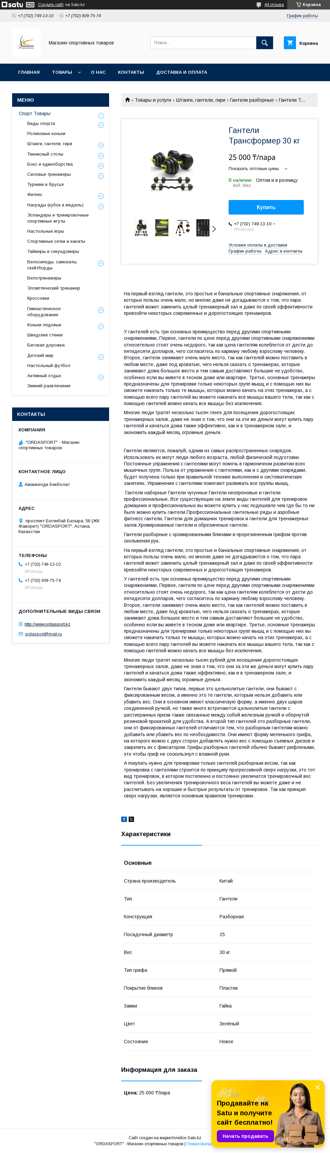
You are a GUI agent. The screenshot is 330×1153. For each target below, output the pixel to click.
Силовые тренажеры (49, 174)
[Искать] (264, 42)
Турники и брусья (45, 184)
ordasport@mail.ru (43, 633)
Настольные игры (45, 231)
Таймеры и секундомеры (53, 251)
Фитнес (34, 194)
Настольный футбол (48, 365)
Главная (29, 72)
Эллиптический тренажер (53, 288)
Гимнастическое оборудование (44, 311)
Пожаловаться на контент (211, 1144)
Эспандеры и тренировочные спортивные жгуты (58, 218)
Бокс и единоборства (50, 164)
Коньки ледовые (44, 324)
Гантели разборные (252, 100)
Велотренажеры (44, 278)
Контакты (131, 72)
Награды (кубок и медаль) (55, 204)
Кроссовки (38, 298)
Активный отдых (44, 375)
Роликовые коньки (46, 133)
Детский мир (40, 355)
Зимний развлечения (48, 385)
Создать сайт (51, 4)
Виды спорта (41, 123)
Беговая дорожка (46, 345)
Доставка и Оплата (181, 72)
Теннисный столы (45, 154)
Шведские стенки (45, 334)
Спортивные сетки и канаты (56, 241)
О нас (98, 72)
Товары (62, 72)
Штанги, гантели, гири (200, 100)
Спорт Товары (35, 113)
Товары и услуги (153, 100)
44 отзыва (274, 4)
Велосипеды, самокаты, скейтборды (52, 264)
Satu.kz (194, 1137)
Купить (266, 207)
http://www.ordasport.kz (47, 624)
